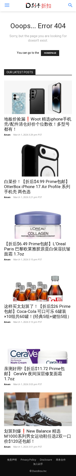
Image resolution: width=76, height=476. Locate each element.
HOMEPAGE (50, 53)
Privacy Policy (28, 459)
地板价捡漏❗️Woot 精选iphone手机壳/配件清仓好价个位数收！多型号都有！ (37, 124)
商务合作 (61, 459)
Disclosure (46, 459)
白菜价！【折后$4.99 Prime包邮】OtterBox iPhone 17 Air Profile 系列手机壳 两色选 (37, 186)
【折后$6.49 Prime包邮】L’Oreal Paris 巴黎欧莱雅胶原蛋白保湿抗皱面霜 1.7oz (37, 248)
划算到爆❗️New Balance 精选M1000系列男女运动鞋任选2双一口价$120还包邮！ (37, 436)
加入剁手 (38, 464)
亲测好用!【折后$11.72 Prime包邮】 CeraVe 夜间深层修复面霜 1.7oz (34, 373)
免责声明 (12, 459)
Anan (7, 134)
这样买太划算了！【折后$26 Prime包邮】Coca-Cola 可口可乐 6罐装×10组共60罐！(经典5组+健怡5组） (38, 311)
